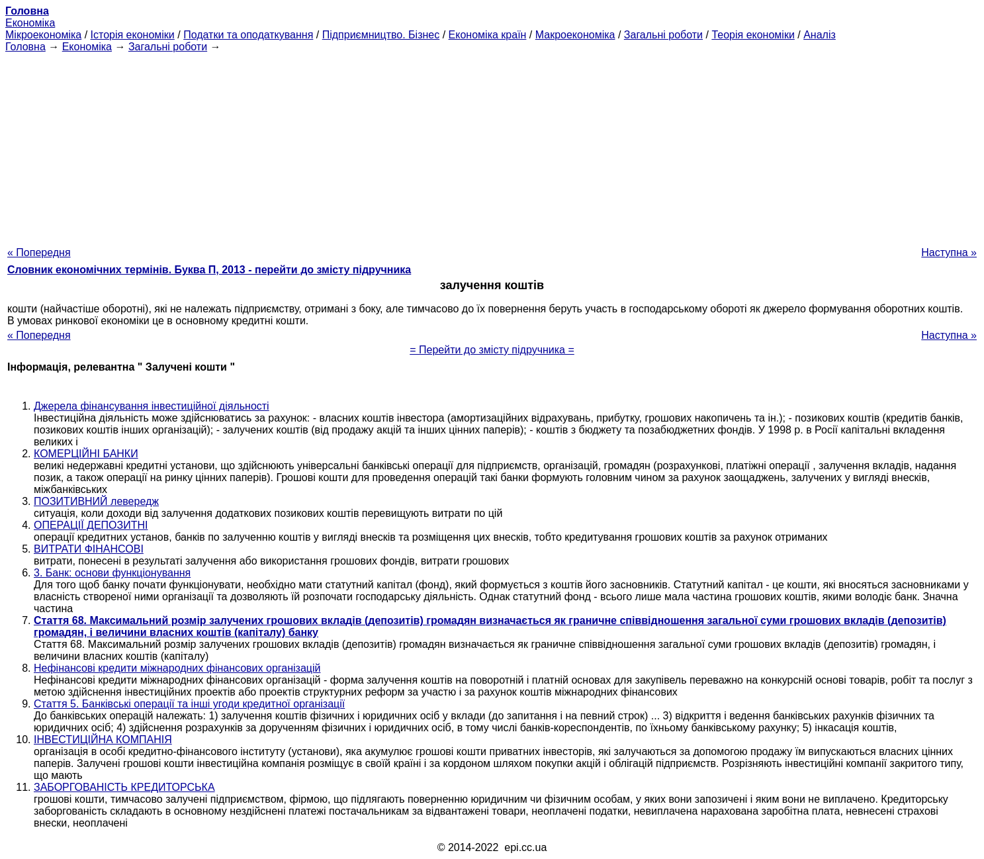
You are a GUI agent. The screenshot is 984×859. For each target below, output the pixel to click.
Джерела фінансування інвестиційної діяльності (151, 406)
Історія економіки (133, 34)
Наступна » (949, 252)
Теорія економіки (752, 34)
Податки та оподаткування (248, 34)
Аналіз (819, 34)
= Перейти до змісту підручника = (492, 349)
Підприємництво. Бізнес (381, 34)
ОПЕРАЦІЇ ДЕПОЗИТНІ (91, 525)
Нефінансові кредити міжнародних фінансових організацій (177, 668)
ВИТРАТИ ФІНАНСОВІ (89, 549)
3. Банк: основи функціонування (112, 572)
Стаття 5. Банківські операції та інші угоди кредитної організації (189, 703)
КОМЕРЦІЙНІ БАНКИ (86, 453)
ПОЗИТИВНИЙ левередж (96, 501)
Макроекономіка (575, 34)
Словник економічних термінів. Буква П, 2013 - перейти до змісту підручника (209, 269)
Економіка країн (488, 34)
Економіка (30, 22)
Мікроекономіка (43, 34)
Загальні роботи (663, 34)
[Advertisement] (492, 145)
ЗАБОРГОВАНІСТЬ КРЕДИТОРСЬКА (124, 787)
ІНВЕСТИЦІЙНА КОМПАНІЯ (103, 739)
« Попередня (39, 252)
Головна (25, 46)
